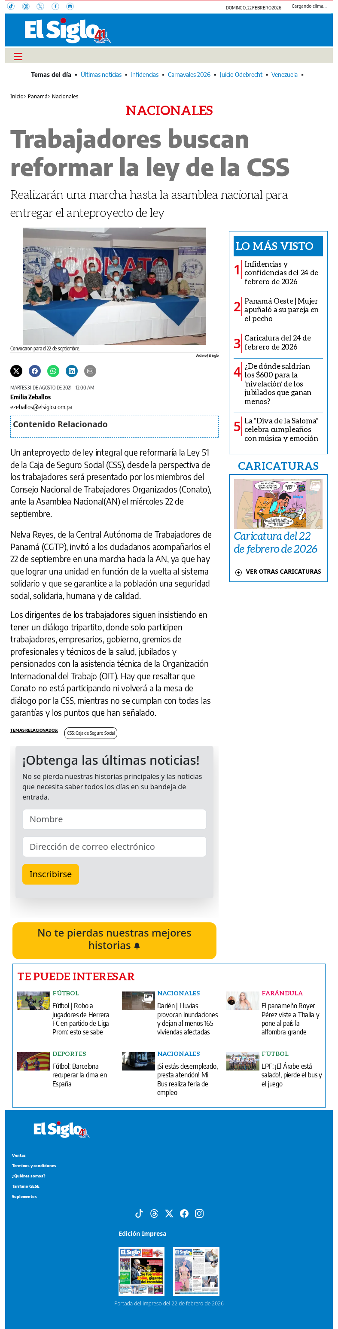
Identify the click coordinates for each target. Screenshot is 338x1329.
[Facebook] (59, 7)
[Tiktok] (139, 1212)
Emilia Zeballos (30, 397)
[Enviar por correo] (90, 370)
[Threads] (29, 7)
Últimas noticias (101, 74)
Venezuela (284, 74)
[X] (44, 7)
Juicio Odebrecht (241, 74)
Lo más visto (275, 245)
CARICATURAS (278, 465)
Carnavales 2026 (189, 74)
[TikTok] (14, 7)
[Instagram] (72, 7)
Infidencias (144, 74)
